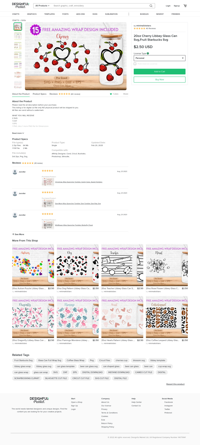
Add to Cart (159, 71)
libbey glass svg (43, 366)
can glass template (66, 366)
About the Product (21, 94)
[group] (75, 56)
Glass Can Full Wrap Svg (49, 360)
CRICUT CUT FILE (80, 378)
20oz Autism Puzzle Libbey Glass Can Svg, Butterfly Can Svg (30, 288)
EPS (75, 372)
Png (92, 360)
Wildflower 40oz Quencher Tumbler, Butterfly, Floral (74, 225)
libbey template (157, 360)
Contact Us (136, 406)
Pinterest (168, 413)
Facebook (168, 402)
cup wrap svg (164, 366)
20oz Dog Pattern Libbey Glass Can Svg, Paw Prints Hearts (75, 288)
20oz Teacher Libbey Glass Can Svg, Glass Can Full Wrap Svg (119, 288)
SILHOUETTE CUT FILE (56, 378)
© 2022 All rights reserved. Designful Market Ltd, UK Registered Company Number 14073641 (147, 437)
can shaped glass (111, 366)
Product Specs (39, 94)
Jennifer (22, 172)
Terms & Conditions (109, 413)
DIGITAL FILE (120, 378)
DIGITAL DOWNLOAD (92, 372)
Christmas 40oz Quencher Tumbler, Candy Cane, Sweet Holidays (78, 182)
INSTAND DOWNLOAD (119, 372)
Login (168, 6)
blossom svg (139, 360)
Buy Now (159, 79)
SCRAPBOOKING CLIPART (26, 378)
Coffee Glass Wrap (75, 360)
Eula (103, 420)
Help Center (137, 402)
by (19, 291)
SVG (55, 372)
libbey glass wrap (22, 366)
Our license (106, 406)
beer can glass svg (89, 366)
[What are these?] (148, 53)
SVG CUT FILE (102, 378)
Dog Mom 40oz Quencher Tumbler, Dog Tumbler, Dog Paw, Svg (78, 204)
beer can (148, 366)
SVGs (23, 20)
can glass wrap (21, 372)
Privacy (104, 409)
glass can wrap (41, 372)
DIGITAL (162, 372)
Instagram (168, 406)
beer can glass (132, 366)
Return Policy (106, 423)
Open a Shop (76, 402)
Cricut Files (104, 360)
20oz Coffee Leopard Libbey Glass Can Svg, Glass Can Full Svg (164, 340)
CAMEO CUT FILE (143, 372)
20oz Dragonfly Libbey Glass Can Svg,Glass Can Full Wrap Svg (30, 340)
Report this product (175, 384)
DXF (65, 372)
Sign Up (74, 406)
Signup (177, 6)
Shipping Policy (107, 427)
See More (18, 234)
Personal (140, 58)
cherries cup (121, 360)
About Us (105, 402)
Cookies (104, 416)
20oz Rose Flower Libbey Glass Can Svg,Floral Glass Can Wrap (164, 288)
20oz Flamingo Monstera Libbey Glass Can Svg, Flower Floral (75, 340)
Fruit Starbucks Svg (23, 360)
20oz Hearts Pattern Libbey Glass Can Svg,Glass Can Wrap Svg (119, 340)
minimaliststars (142, 26)
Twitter (167, 409)
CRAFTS (15, 20)
